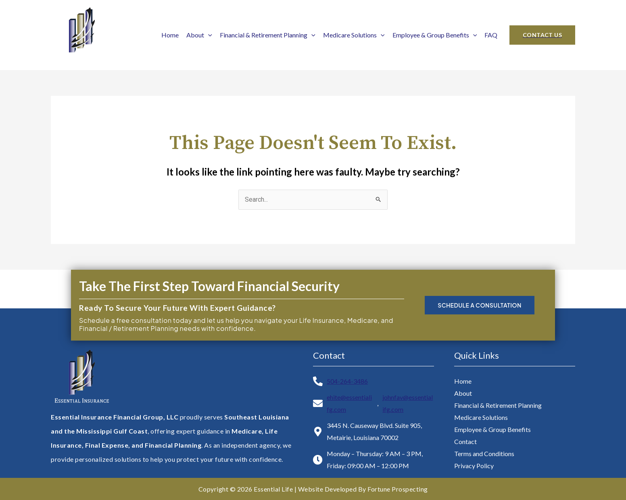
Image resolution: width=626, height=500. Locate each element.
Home (170, 35)
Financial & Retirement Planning (267, 35)
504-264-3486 (347, 381)
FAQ (490, 35)
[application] (208, 35)
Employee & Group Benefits (434, 35)
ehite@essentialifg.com (349, 403)
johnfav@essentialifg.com (407, 403)
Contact (465, 441)
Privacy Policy (474, 465)
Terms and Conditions (484, 453)
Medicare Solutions (354, 35)
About (199, 35)
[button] (542, 35)
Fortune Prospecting (397, 489)
